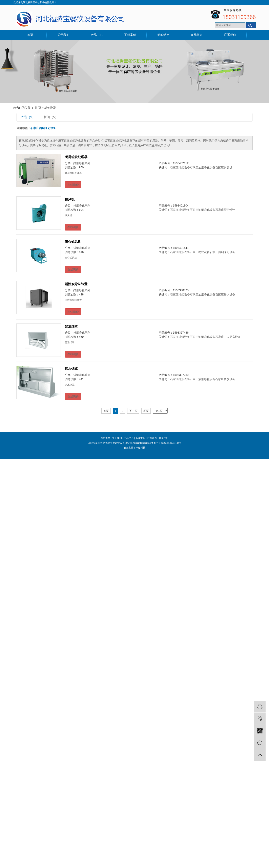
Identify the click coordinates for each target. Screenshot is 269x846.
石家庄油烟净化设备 (202, 167)
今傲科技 (140, 447)
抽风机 (70, 199)
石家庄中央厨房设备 (228, 336)
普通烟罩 (71, 326)
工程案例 (130, 35)
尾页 (146, 410)
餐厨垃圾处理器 (76, 157)
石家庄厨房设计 (225, 167)
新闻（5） (50, 117)
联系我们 (230, 35)
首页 (30, 35)
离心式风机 (73, 241)
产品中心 (97, 35)
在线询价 (73, 184)
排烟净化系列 (81, 163)
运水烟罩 (71, 368)
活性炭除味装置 (76, 284)
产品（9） (28, 117)
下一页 (133, 410)
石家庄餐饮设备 (200, 252)
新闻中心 (140, 438)
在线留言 (197, 35)
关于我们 (63, 35)
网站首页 (105, 438)
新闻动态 (163, 35)
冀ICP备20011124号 (171, 442)
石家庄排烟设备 (180, 167)
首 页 (38, 107)
